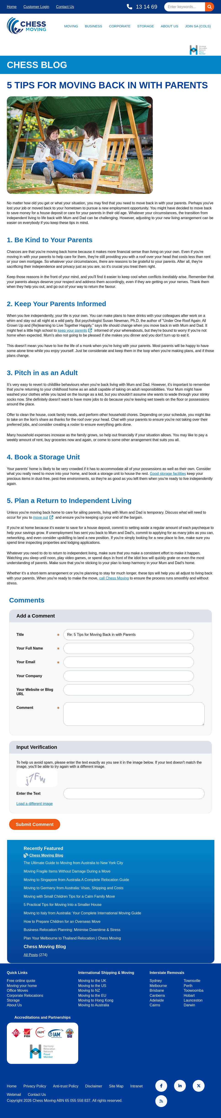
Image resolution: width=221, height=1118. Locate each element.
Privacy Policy (34, 1086)
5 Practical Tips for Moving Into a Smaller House (62, 905)
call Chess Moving (114, 578)
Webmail (14, 1095)
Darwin (189, 1005)
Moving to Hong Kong (95, 1000)
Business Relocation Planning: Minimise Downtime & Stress (72, 930)
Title (39, 636)
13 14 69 (145, 7)
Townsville (192, 981)
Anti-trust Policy (65, 1086)
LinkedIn (180, 1086)
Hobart (189, 995)
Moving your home (22, 986)
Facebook (161, 1086)
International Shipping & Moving (106, 973)
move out (40, 517)
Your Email (39, 664)
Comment (39, 709)
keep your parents (72, 330)
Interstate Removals (167, 973)
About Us (169, 26)
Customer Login (36, 7)
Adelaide (157, 1000)
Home (12, 7)
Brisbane (157, 990)
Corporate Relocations (25, 995)
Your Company (29, 676)
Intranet (136, 1086)
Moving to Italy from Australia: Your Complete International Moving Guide (82, 913)
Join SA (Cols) (198, 26)
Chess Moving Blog (46, 855)
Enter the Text (28, 793)
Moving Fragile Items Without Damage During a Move (67, 871)
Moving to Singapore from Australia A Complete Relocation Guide (76, 880)
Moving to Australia (93, 1005)
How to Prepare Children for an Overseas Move (62, 921)
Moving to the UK (92, 981)
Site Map (116, 1086)
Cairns (155, 1005)
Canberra (157, 995)
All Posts (31, 955)
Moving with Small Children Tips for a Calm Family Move (69, 896)
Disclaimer (93, 1086)
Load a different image (34, 804)
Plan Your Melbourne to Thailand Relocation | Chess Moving (72, 938)
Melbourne (158, 986)
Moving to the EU (92, 995)
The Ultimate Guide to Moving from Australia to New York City (73, 863)
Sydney (156, 981)
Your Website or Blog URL (34, 692)
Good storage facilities (168, 474)
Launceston (193, 1000)
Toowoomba (193, 990)
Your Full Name (39, 650)
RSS (161, 1101)
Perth (188, 986)
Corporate (119, 26)
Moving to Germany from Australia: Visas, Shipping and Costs (73, 888)
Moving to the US (92, 986)
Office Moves (17, 990)
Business (93, 26)
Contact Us (65, 7)
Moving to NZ (89, 990)
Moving (71, 26)
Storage (145, 26)
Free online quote (21, 981)
